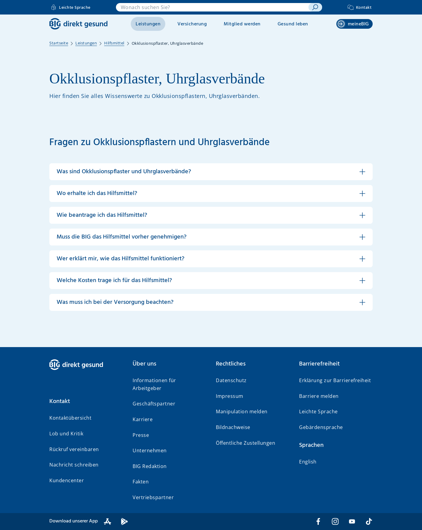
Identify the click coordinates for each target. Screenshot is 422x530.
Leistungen (148, 24)
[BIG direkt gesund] (78, 24)
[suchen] (315, 7)
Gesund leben (293, 24)
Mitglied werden (242, 24)
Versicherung (192, 24)
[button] (211, 171)
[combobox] (212, 7)
